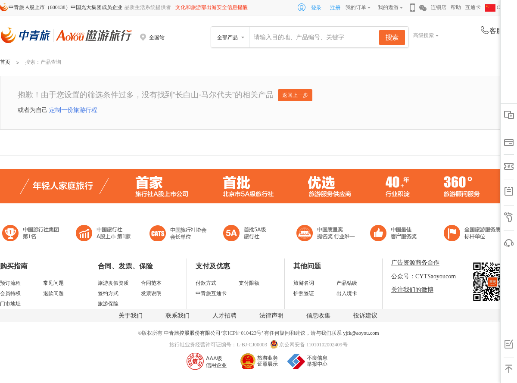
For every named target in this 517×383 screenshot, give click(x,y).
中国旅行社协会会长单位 (178, 234)
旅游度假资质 (113, 283)
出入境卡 (346, 293)
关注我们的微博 (412, 289)
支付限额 (249, 283)
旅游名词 (303, 283)
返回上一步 (295, 95)
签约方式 (108, 293)
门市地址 (10, 304)
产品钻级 (346, 283)
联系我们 (177, 315)
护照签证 (303, 293)
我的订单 (356, 7)
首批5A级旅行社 (103, 234)
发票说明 (151, 293)
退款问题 (53, 293)
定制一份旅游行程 (73, 109)
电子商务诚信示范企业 (248, 234)
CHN (496, 7)
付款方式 (206, 283)
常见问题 (53, 283)
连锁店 (438, 7)
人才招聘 (224, 315)
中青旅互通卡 (211, 293)
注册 (335, 8)
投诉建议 (365, 315)
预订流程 (10, 283)
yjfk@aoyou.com (361, 333)
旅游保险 (108, 304)
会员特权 (10, 293)
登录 (316, 8)
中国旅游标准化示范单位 (396, 234)
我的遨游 (388, 7)
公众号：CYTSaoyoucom (423, 276)
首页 (5, 62)
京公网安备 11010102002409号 (313, 345)
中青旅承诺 (475, 234)
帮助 (456, 7)
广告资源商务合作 (415, 262)
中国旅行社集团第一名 (32, 234)
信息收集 (318, 315)
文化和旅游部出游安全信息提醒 (211, 7)
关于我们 (130, 315)
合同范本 (151, 283)
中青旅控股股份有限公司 (192, 333)
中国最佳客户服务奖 (326, 234)
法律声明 (271, 315)
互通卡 (473, 7)
